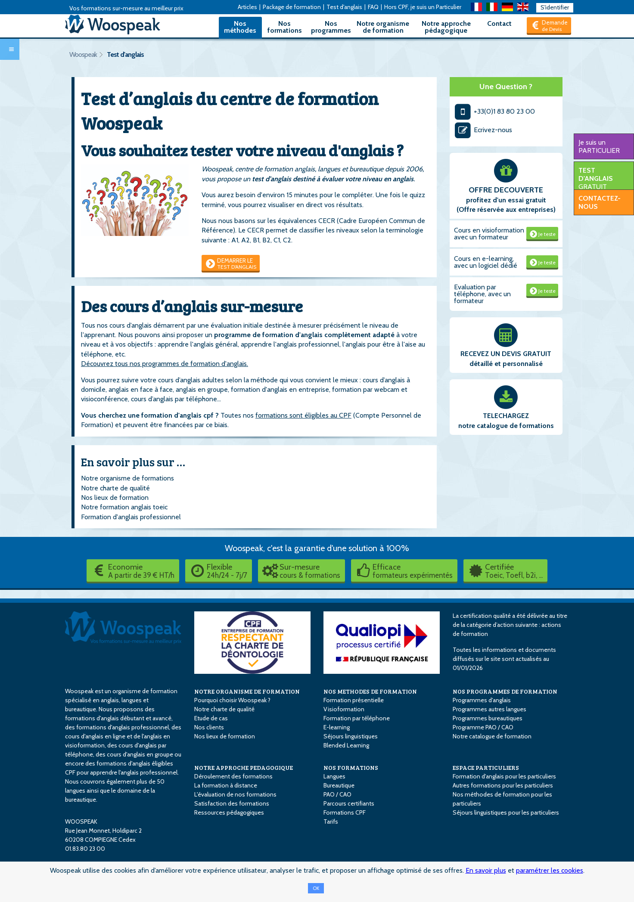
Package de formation (292, 7)
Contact (499, 23)
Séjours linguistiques (350, 736)
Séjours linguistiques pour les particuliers (506, 812)
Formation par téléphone (356, 718)
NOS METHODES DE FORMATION (370, 691)
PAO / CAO (337, 794)
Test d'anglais (344, 7)
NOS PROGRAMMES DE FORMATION (505, 691)
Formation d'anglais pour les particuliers (504, 776)
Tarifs (330, 821)
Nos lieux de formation (115, 497)
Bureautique (338, 785)
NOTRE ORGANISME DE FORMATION (247, 691)
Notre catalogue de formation (492, 736)
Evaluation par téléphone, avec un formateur (482, 294)
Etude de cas (211, 718)
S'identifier (555, 7)
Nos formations (284, 26)
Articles (247, 7)
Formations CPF (344, 812)
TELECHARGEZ (506, 416)
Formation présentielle (353, 700)
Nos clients (209, 727)
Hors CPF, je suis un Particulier (422, 7)
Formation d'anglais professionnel (131, 517)
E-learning (336, 727)
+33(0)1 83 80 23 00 (494, 111)
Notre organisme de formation (383, 26)
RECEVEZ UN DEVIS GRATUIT (505, 354)
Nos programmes (331, 26)
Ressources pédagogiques (229, 812)
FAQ (373, 7)
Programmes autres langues (489, 709)
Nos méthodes (240, 26)
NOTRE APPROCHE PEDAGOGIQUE (243, 767)
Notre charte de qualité (115, 488)
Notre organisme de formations (127, 478)
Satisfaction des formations (231, 803)
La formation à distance (225, 785)
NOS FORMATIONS (350, 767)
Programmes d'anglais (482, 700)
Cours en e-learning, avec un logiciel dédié (485, 262)
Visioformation (343, 709)
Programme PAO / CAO (483, 727)
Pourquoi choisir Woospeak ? (232, 700)
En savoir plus (486, 870)
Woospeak (83, 54)
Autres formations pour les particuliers (503, 785)
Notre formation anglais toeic (124, 507)
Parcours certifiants (348, 803)
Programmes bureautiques (487, 718)
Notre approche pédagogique (446, 26)
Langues (334, 776)
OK (316, 888)
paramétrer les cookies (549, 870)
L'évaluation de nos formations (235, 794)
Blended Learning (346, 745)
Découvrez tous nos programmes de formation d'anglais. (164, 364)
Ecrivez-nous (483, 130)
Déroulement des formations (233, 776)
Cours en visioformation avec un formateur (489, 233)
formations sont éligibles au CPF (303, 415)
